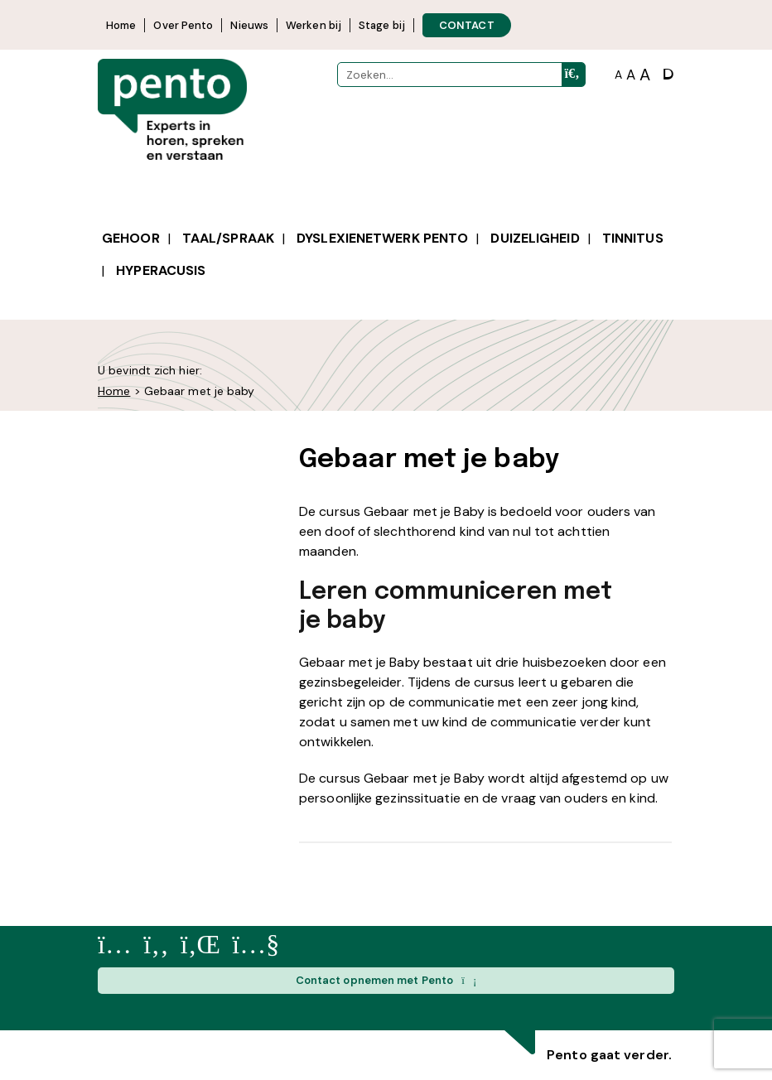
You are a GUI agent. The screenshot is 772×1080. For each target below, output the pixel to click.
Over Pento (183, 25)
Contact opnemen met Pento (386, 980)
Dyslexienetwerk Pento (382, 238)
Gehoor (131, 238)
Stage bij (382, 25)
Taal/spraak (228, 238)
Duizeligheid (534, 238)
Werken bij (313, 25)
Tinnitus (632, 238)
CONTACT (467, 25)
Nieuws (249, 25)
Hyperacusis (160, 270)
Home (121, 25)
